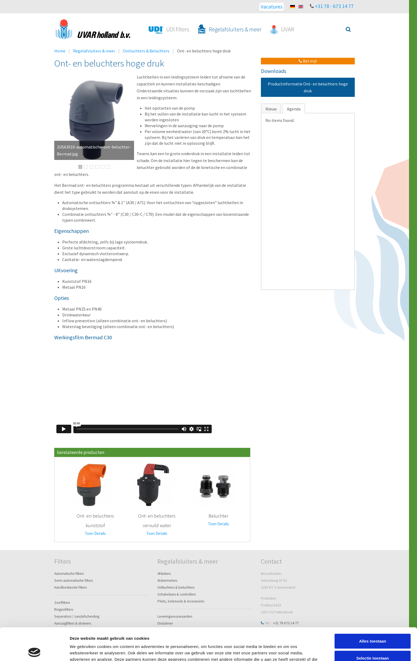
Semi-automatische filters (73, 580)
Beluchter (218, 516)
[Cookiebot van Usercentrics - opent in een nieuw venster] (34, 651)
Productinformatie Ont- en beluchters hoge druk (308, 87)
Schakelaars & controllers (176, 594)
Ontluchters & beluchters (175, 587)
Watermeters (167, 580)
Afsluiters (164, 573)
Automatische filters (69, 573)
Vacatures (271, 6)
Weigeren (372, 642)
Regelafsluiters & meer (94, 50)
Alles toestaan (372, 608)
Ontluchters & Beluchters (146, 50)
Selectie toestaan (372, 625)
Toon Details (95, 533)
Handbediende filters (70, 587)
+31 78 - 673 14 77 (334, 6)
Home (59, 50)
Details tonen (287, 650)
